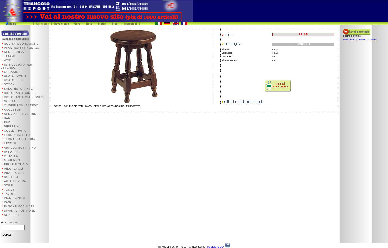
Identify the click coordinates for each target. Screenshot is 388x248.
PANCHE (10, 202)
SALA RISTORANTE (18, 88)
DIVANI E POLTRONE (19, 210)
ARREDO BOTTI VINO (20, 147)
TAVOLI (9, 193)
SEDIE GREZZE (15, 51)
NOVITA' (10, 101)
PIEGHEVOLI (13, 168)
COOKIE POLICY (215, 247)
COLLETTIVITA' (15, 130)
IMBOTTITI (12, 151)
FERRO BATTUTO (17, 134)
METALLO (11, 155)
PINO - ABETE (14, 172)
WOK (7, 60)
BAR (7, 118)
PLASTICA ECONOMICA (21, 47)
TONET (9, 189)
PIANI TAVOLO (15, 198)
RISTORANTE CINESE (20, 92)
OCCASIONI (13, 71)
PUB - (8, 122)
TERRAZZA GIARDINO (20, 139)
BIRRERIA (11, 126)
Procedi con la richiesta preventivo (360, 39)
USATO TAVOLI (15, 75)
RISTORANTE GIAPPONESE (25, 97)
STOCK (9, 84)
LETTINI (10, 143)
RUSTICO (11, 176)
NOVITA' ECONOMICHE (21, 43)
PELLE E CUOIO (16, 164)
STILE (8, 185)
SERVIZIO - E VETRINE (21, 113)
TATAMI (9, 56)
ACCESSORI (13, 109)
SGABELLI (11, 214)
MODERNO (12, 160)
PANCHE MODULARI (19, 206)
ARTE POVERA (15, 181)
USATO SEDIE (14, 80)
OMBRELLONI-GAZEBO (21, 105)
